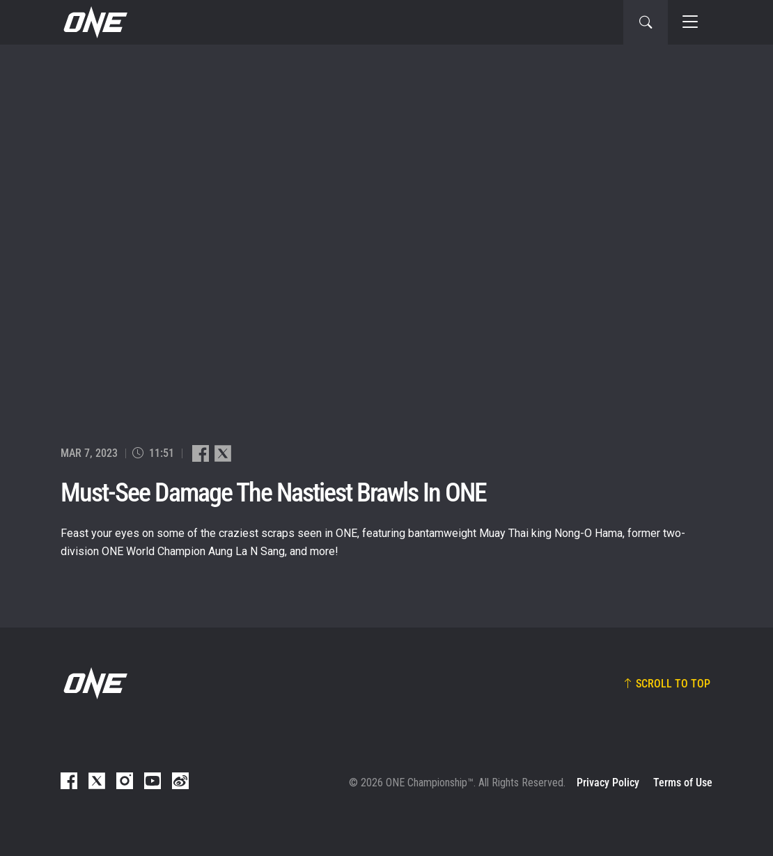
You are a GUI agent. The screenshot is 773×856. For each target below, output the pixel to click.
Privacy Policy (608, 782)
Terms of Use (682, 782)
